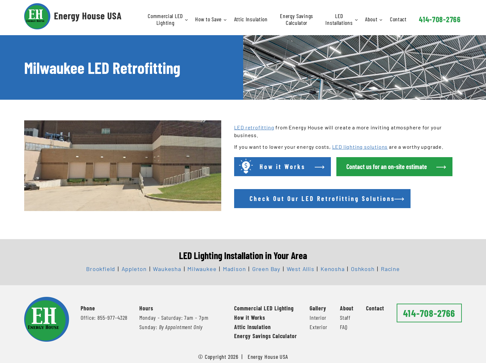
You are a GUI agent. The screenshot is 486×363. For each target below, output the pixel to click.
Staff (345, 317)
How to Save (209, 19)
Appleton (134, 268)
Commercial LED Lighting (166, 19)
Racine (390, 268)
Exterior (318, 326)
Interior (318, 317)
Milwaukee (201, 268)
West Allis (300, 268)
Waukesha (167, 268)
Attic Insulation (251, 19)
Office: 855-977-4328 (104, 317)
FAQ (344, 326)
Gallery (318, 308)
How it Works (249, 317)
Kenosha (333, 268)
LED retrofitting (254, 127)
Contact (398, 19)
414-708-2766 (440, 19)
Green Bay (266, 268)
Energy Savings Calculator (296, 19)
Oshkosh (363, 268)
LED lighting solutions (360, 147)
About (372, 19)
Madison (234, 268)
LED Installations (339, 19)
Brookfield (100, 268)
